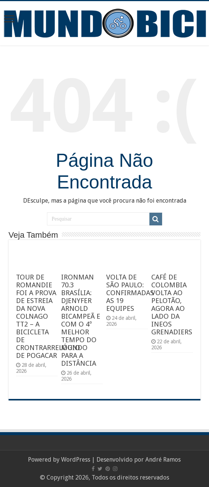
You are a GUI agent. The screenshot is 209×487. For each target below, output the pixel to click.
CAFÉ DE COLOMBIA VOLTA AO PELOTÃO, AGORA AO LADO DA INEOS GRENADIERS (171, 304)
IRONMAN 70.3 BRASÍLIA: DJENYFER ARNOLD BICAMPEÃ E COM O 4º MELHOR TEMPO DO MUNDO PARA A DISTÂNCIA (80, 320)
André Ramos (163, 459)
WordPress (75, 459)
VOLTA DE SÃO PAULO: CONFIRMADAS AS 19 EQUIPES (130, 292)
